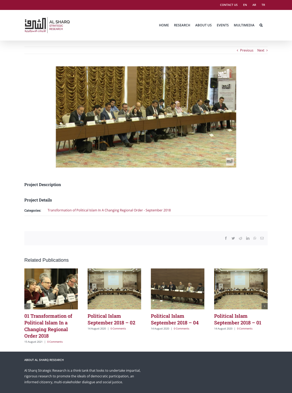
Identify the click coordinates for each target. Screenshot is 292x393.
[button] (261, 25)
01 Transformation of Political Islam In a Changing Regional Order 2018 (48, 326)
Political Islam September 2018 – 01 (237, 319)
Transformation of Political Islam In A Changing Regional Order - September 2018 (109, 210)
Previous (246, 50)
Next (260, 50)
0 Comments (55, 341)
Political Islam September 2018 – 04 (175, 319)
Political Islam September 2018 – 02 (111, 319)
